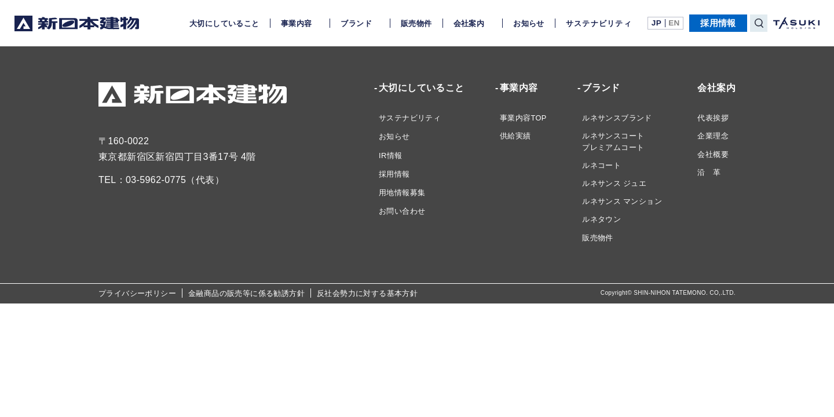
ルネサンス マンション (622, 201)
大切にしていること (224, 23)
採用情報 (718, 23)
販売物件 (416, 23)
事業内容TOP (523, 118)
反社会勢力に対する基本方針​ (367, 293)
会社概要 (713, 154)
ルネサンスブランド (617, 118)
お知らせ (528, 23)
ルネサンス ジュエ (614, 183)
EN (674, 23)
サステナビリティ (599, 23)
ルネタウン (601, 219)
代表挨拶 (713, 118)
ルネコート (601, 165)
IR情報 (390, 155)
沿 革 (708, 172)
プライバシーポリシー (137, 293)
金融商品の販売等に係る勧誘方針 (246, 293)
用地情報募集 (402, 192)
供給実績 (515, 135)
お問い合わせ (402, 211)
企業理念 (713, 135)
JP (656, 23)
